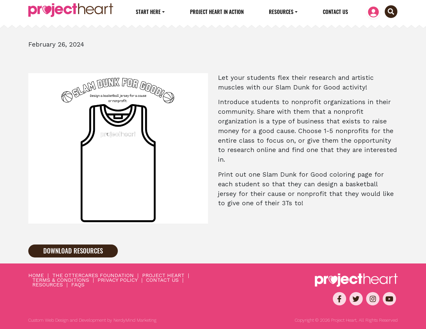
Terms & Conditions (60, 280)
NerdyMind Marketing (134, 320)
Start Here (148, 11)
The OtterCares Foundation (93, 275)
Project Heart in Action (217, 11)
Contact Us (335, 11)
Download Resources (73, 250)
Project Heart (163, 275)
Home (36, 275)
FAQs (78, 285)
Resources (281, 11)
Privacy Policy (118, 280)
